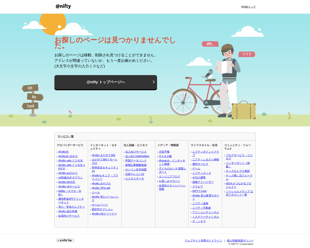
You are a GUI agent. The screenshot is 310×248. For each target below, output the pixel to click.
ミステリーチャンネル (205, 216)
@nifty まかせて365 (103, 155)
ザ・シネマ (199, 221)
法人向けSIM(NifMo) (137, 156)
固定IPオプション (102, 209)
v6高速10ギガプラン (70, 177)
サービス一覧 (66, 136)
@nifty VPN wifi (101, 187)
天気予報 (164, 151)
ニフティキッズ (201, 173)
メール (96, 192)
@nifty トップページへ (106, 82)
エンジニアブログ (169, 176)
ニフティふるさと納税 (205, 159)
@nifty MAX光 (66, 182)
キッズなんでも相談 (238, 170)
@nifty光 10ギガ (68, 156)
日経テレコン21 (134, 174)
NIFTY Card (199, 191)
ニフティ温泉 (200, 203)
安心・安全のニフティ (71, 206)
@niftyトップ (248, 6)
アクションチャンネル (205, 212)
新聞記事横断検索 (136, 165)
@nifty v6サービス (69, 186)
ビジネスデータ (134, 178)
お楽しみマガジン (169, 181)
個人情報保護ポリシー (240, 240)
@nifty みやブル (101, 183)
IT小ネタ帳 (165, 156)
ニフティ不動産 (201, 207)
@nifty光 (63, 151)
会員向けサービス (69, 215)
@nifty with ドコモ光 (70, 160)
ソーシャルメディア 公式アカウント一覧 (239, 193)
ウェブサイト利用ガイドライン (203, 240)
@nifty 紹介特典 (67, 211)
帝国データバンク (136, 160)
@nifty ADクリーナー (104, 213)
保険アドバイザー (203, 182)
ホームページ (100, 204)
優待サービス (200, 164)
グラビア (197, 186)
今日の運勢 (199, 177)
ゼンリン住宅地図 (136, 169)
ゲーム (196, 168)
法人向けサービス (136, 151)
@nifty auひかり (68, 173)
